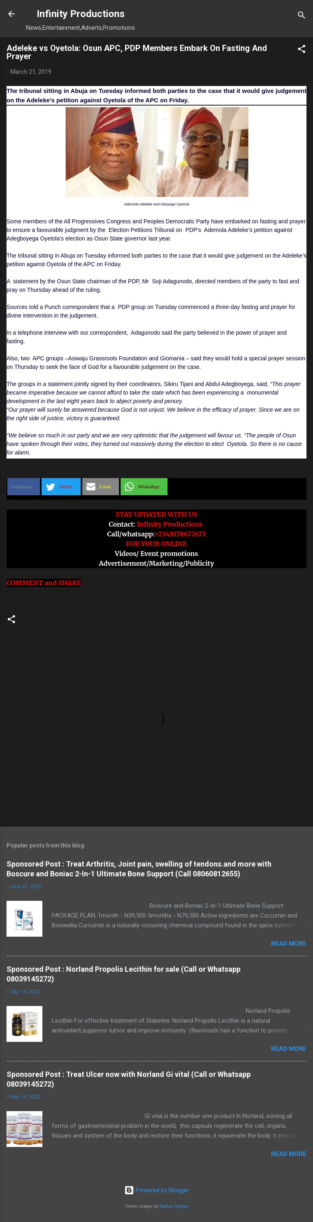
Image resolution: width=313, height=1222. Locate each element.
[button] (301, 50)
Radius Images (174, 1206)
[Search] (301, 16)
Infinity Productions (81, 14)
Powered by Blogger (156, 1190)
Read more (288, 943)
